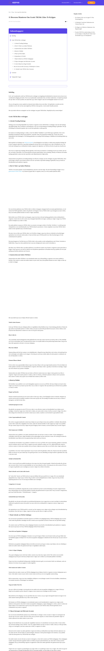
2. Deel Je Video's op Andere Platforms (23, 46)
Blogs (13, 12)
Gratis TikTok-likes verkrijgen (19, 40)
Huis (10, 12)
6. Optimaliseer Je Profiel (20, 56)
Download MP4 (78, 2)
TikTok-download (28, 142)
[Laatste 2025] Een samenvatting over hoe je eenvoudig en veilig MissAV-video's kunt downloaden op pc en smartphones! (85, 34)
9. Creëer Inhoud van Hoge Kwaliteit (22, 64)
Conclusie (14, 72)
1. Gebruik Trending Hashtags (21, 43)
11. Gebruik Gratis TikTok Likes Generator (24, 69)
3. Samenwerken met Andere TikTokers (23, 48)
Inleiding (14, 35)
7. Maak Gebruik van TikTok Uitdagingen (23, 58)
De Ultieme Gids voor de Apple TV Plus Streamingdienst (84, 18)
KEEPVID (14, 2)
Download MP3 (66, 2)
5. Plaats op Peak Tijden (19, 53)
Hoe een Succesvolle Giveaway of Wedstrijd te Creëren (26, 66)
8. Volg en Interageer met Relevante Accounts (24, 61)
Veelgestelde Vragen (16, 77)
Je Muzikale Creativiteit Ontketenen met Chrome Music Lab (84, 23)
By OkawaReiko (17, 21)
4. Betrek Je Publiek (18, 51)
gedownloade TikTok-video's (15, 171)
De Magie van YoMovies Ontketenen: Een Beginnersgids (85, 28)
